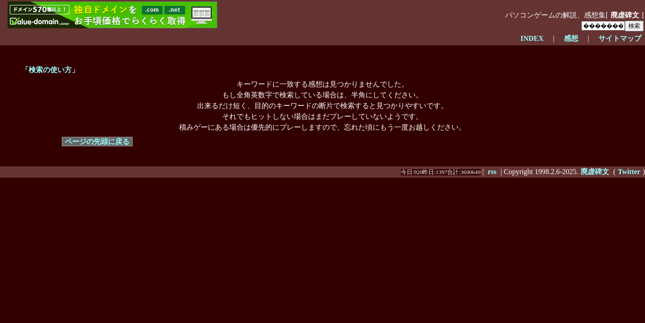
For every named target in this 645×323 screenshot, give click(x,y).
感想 (571, 38)
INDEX (532, 38)
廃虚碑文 (625, 15)
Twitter (629, 171)
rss (492, 171)
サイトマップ (619, 38)
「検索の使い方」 (50, 70)
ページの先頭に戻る (97, 141)
